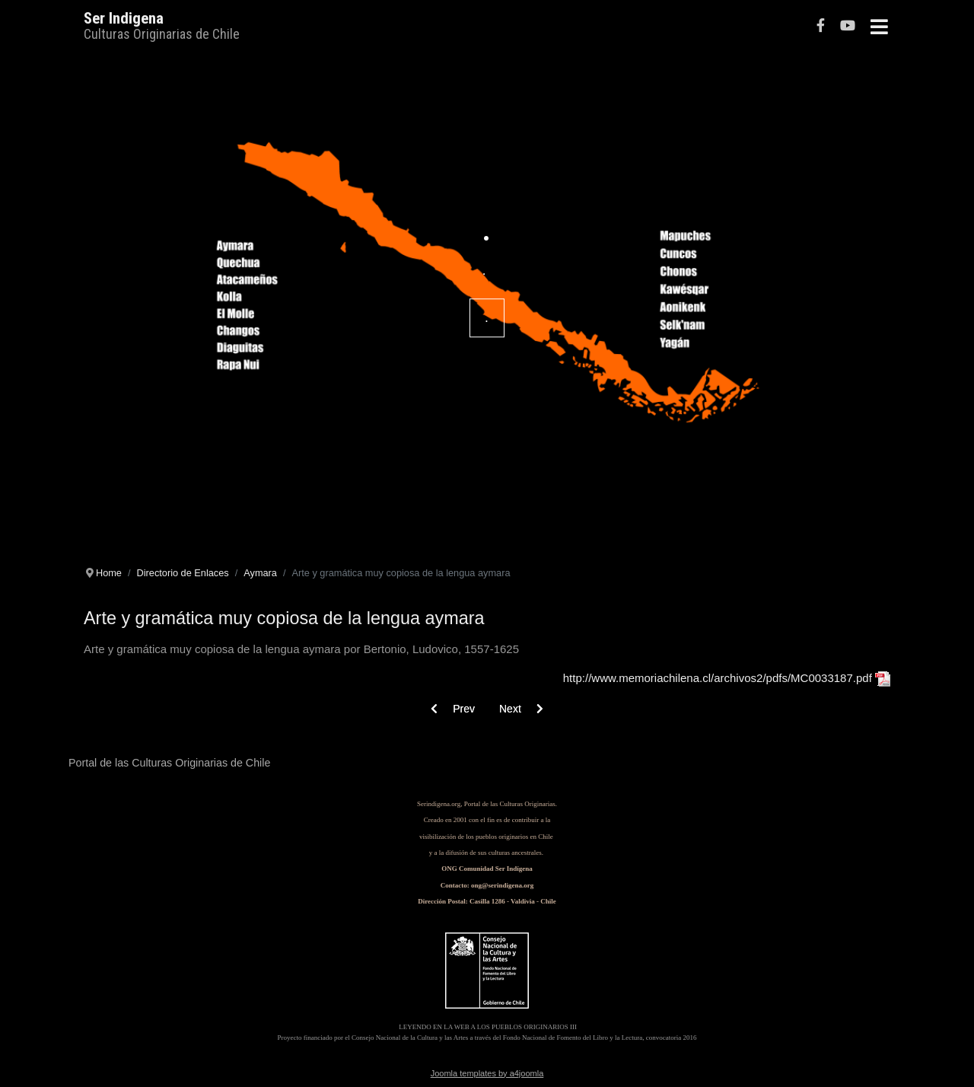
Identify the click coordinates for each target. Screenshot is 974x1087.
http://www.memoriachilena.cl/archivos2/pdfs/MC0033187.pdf (717, 677)
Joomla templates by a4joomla (487, 1073)
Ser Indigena (124, 18)
